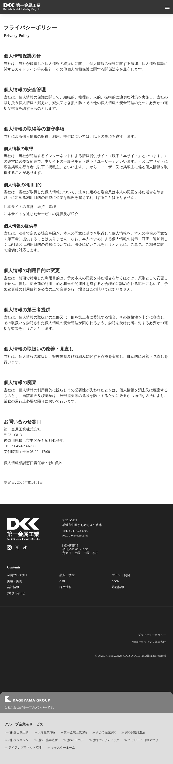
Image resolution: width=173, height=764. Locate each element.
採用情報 (65, 587)
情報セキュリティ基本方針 (149, 642)
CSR (62, 581)
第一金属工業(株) (75, 732)
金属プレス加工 (17, 575)
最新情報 (118, 587)
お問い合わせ (16, 593)
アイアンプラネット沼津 (25, 747)
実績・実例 (14, 581)
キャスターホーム (63, 747)
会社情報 (13, 587)
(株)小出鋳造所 (135, 732)
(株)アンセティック (106, 740)
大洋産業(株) (46, 732)
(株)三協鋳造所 (48, 740)
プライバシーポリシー (152, 635)
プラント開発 (121, 575)
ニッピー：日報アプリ (143, 740)
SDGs (115, 581)
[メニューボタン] (167, 7)
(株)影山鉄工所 (18, 732)
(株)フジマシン (18, 740)
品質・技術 (67, 575)
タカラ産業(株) (106, 732)
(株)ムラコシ (75, 740)
